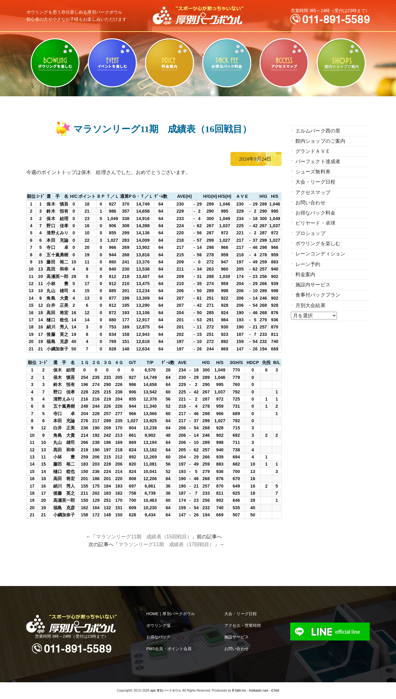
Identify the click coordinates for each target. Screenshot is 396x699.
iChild (275, 690)
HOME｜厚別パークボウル (170, 613)
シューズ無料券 (312, 171)
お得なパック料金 (226, 62)
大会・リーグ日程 (315, 182)
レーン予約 (308, 263)
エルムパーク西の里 (317, 130)
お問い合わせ (310, 202)
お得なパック (158, 637)
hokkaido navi (258, 690)
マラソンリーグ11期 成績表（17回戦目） (166, 544)
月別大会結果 (310, 304)
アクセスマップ (283, 62)
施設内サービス (312, 284)
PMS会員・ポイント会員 (169, 648)
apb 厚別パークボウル (166, 690)
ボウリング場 (158, 625)
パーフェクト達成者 (317, 161)
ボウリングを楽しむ (55, 62)
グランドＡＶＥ (312, 151)
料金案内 (169, 62)
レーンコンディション (320, 253)
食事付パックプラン (317, 294)
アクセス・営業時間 (242, 625)
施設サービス (236, 637)
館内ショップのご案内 (341, 62)
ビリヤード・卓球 (112, 62)
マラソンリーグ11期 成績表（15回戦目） (144, 536)
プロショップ (310, 233)
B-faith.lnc (239, 690)
